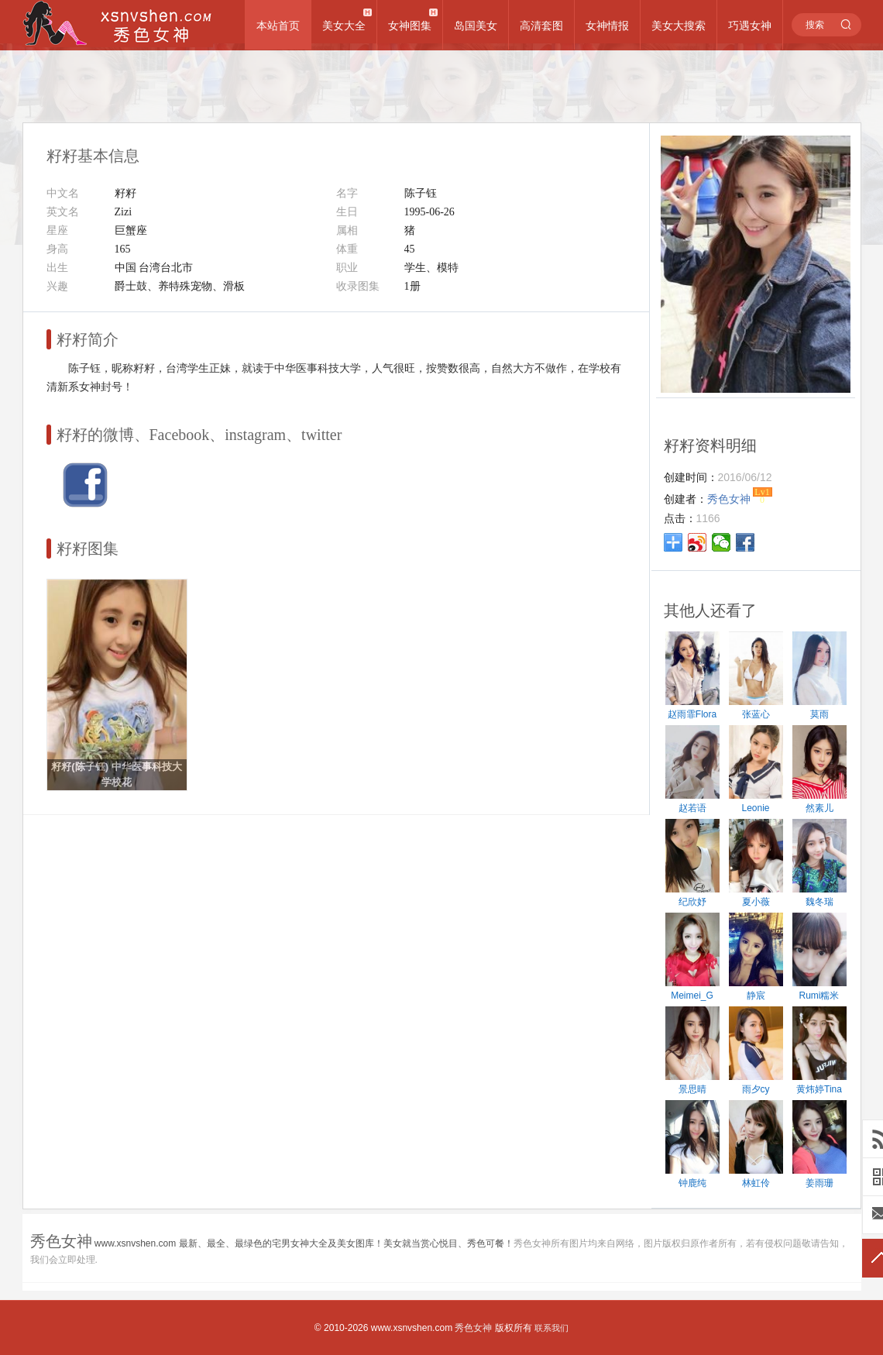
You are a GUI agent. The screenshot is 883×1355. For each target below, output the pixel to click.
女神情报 (607, 25)
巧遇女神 (749, 25)
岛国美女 (475, 25)
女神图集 (409, 25)
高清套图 (541, 25)
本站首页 (278, 25)
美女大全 (344, 25)
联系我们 (551, 1328)
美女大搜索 (678, 25)
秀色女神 (473, 1327)
